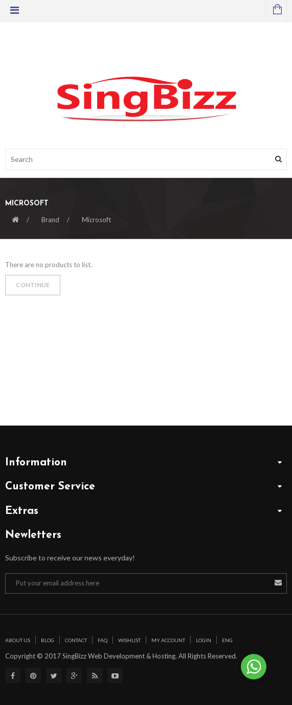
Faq (102, 640)
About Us (17, 640)
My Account (168, 640)
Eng (227, 640)
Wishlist (129, 640)
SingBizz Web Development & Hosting (118, 656)
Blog (47, 640)
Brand (50, 220)
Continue (33, 285)
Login (203, 640)
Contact (76, 640)
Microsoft (96, 220)
